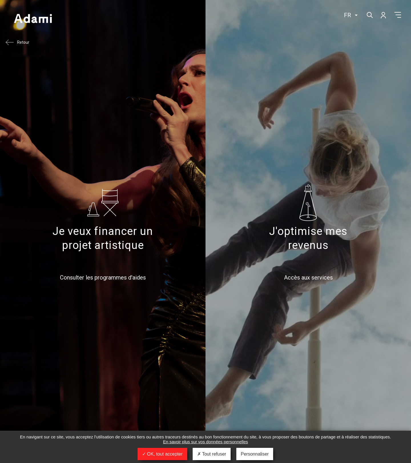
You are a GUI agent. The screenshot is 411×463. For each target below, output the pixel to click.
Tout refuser (211, 454)
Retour (23, 42)
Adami (33, 19)
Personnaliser (255, 454)
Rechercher (369, 14)
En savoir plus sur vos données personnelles (205, 441)
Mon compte (383, 15)
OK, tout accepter (162, 454)
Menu (397, 15)
